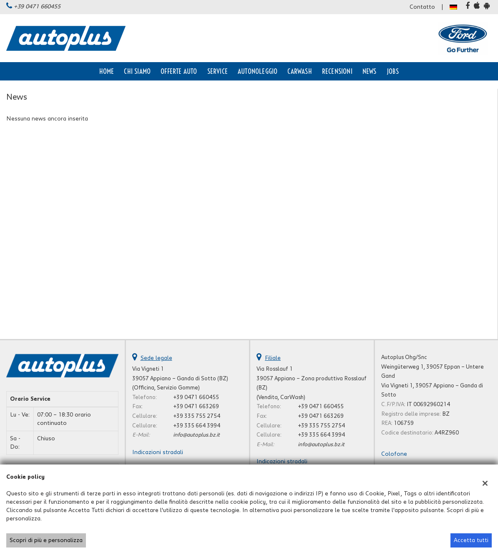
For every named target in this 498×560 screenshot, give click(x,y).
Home (106, 71)
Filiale (273, 358)
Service (217, 71)
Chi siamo (137, 71)
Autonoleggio (257, 71)
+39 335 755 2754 (196, 416)
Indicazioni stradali (157, 452)
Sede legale (156, 358)
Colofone (394, 454)
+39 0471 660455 (37, 7)
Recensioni (337, 71)
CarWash (299, 71)
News (369, 71)
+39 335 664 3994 (196, 426)
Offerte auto (179, 71)
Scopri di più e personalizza (46, 540)
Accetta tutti (471, 540)
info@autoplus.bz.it (196, 435)
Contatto (422, 7)
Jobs (393, 71)
